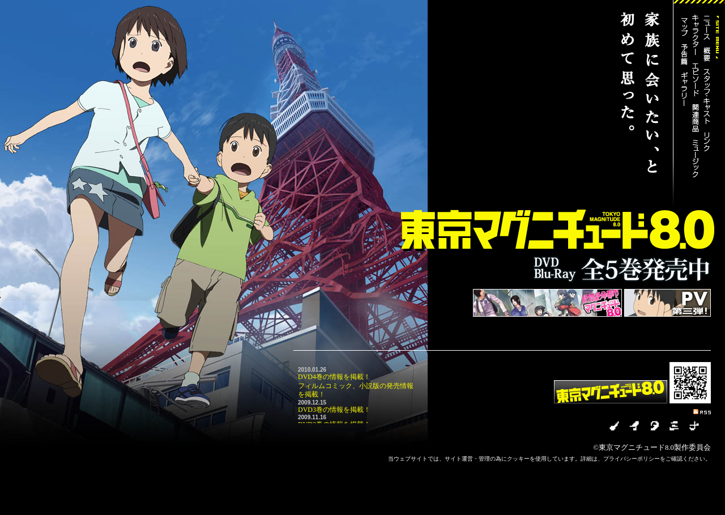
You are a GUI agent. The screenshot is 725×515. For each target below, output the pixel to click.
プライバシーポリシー (631, 459)
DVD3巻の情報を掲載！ (334, 410)
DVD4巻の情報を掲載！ (334, 377)
